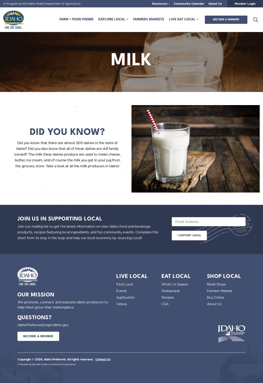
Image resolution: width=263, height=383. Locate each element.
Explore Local (112, 19)
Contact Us (103, 359)
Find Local (124, 284)
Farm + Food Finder (76, 19)
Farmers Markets (148, 19)
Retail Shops (216, 284)
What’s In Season (174, 284)
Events (121, 291)
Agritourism (125, 297)
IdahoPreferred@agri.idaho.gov (42, 325)
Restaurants (170, 291)
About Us (215, 4)
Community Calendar (189, 4)
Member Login (245, 4)
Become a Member (226, 19)
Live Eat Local (182, 19)
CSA (164, 304)
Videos (121, 304)
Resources (160, 4)
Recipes (167, 297)
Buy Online (215, 297)
